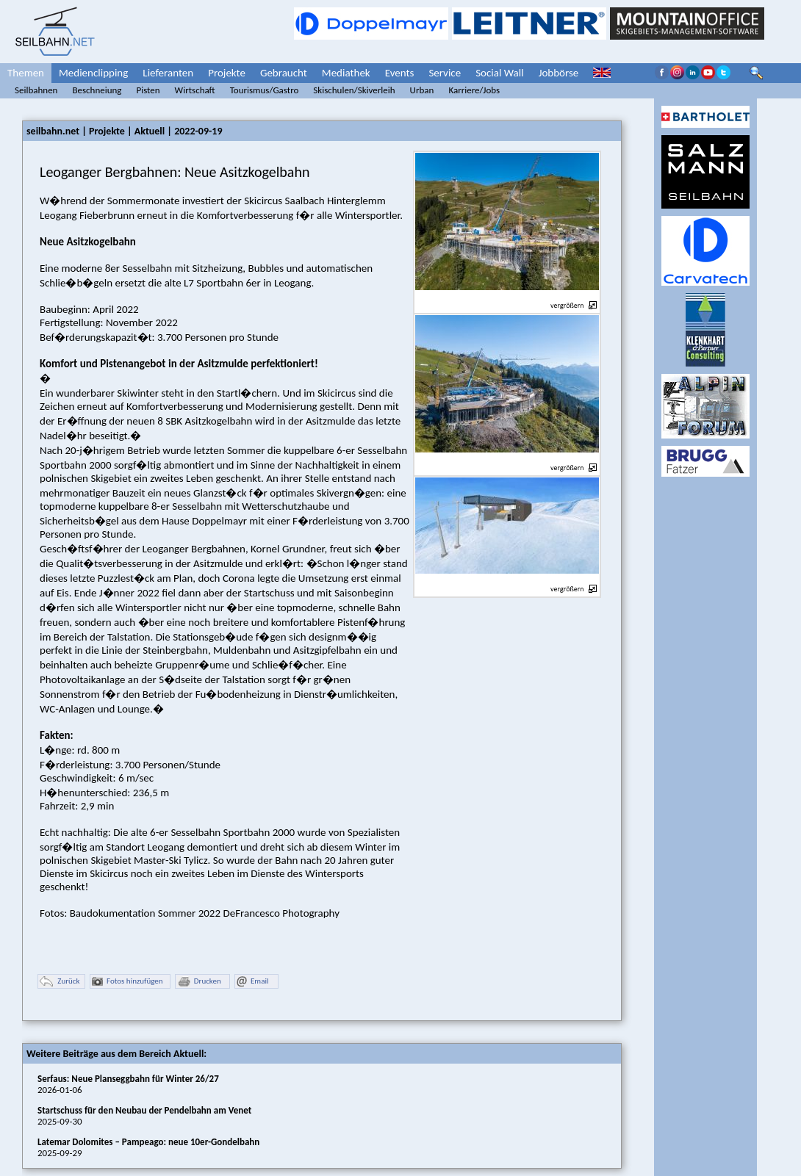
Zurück (59, 981)
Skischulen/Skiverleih (354, 89)
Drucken (199, 981)
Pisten (147, 89)
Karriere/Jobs (474, 89)
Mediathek (346, 72)
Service (444, 72)
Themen (25, 72)
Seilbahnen (36, 89)
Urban (422, 89)
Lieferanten (168, 72)
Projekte (226, 72)
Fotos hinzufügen (127, 981)
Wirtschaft (195, 89)
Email (252, 981)
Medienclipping (93, 72)
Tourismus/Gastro (264, 89)
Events (399, 72)
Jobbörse (559, 72)
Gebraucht (283, 72)
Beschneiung (96, 89)
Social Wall (499, 72)
